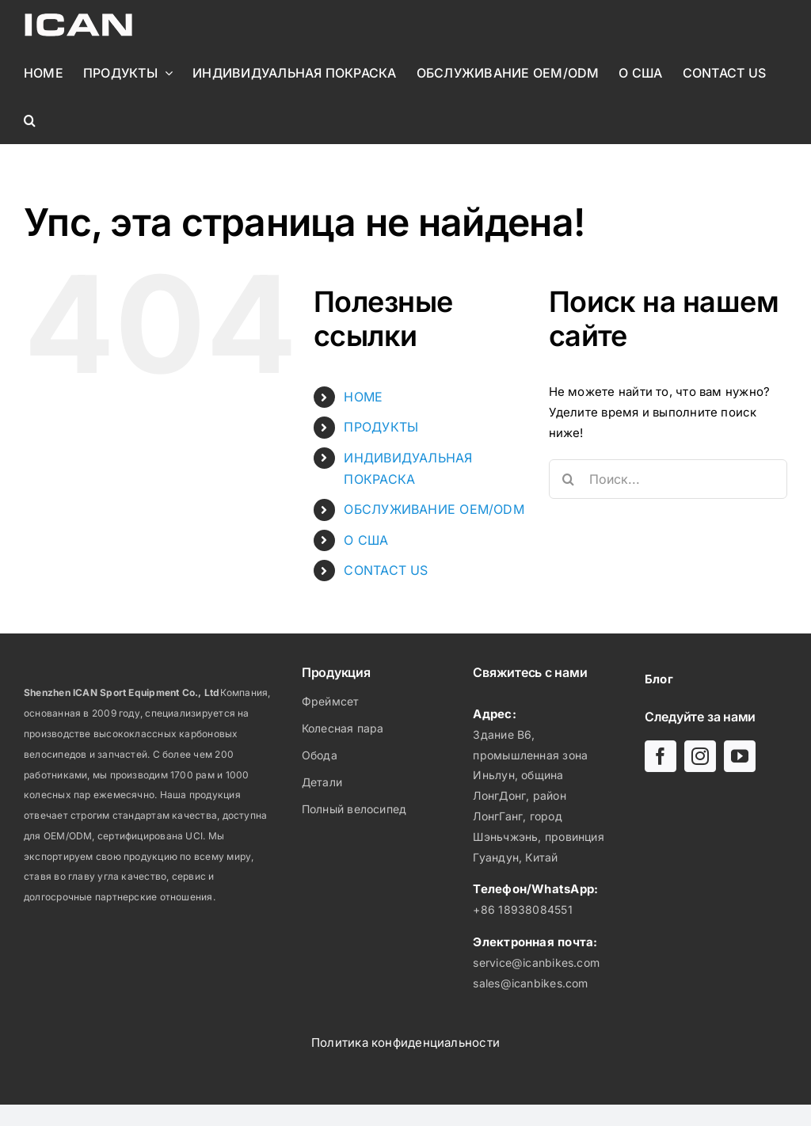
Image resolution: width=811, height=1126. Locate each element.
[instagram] (700, 756)
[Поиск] (568, 479)
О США (366, 540)
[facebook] (660, 756)
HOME (363, 397)
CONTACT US (386, 570)
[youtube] (740, 756)
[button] (30, 120)
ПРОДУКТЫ (381, 427)
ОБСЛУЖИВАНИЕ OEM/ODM (434, 509)
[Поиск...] (668, 479)
